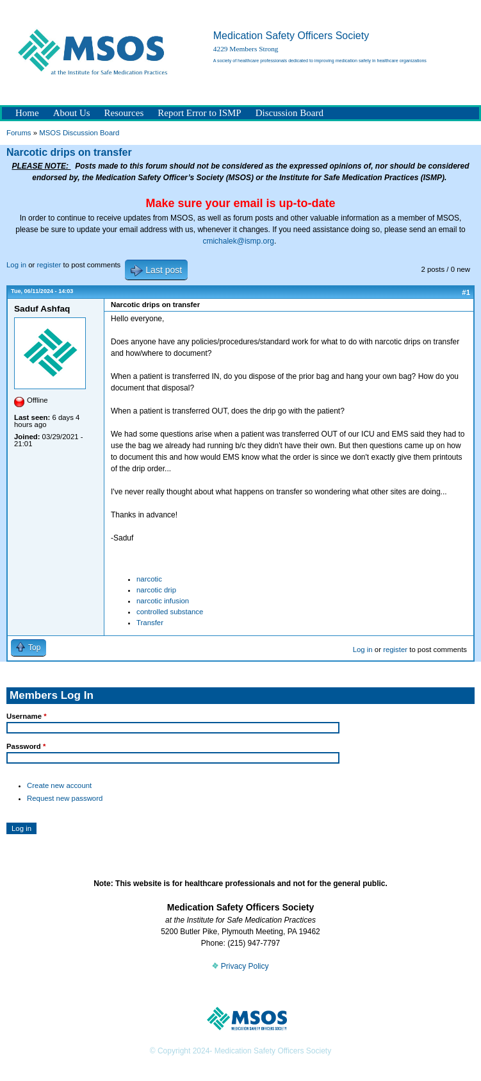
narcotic (149, 579)
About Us (71, 113)
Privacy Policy (240, 966)
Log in (16, 265)
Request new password (64, 798)
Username (26, 716)
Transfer (149, 622)
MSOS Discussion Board (79, 133)
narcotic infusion (162, 601)
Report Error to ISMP (199, 113)
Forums (18, 133)
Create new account (59, 785)
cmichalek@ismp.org (238, 241)
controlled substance (169, 612)
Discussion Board (289, 113)
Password (25, 746)
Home (27, 113)
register (49, 265)
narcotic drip (156, 590)
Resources (124, 113)
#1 (466, 292)
